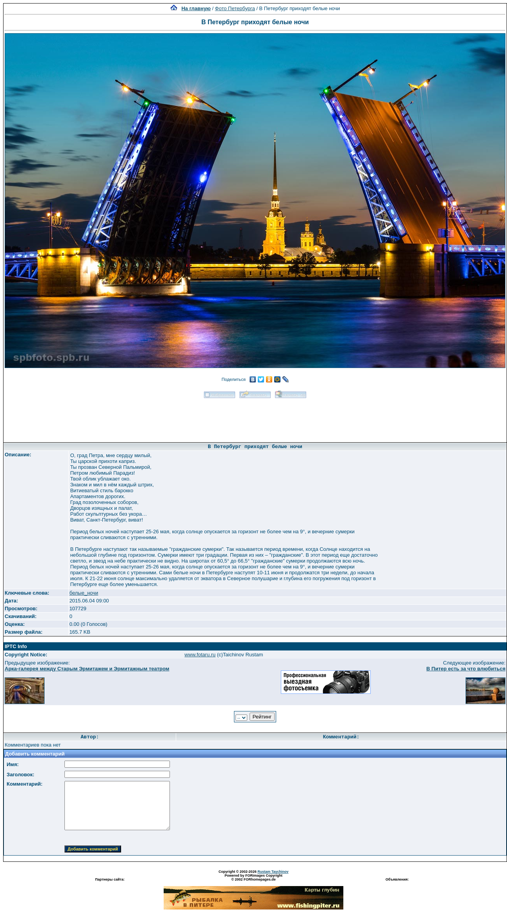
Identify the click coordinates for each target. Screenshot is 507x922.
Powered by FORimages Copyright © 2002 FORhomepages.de (253, 877)
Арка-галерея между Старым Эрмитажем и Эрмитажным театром (87, 669)
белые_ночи (84, 593)
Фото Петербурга (235, 8)
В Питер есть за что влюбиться (466, 669)
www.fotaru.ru (199, 655)
